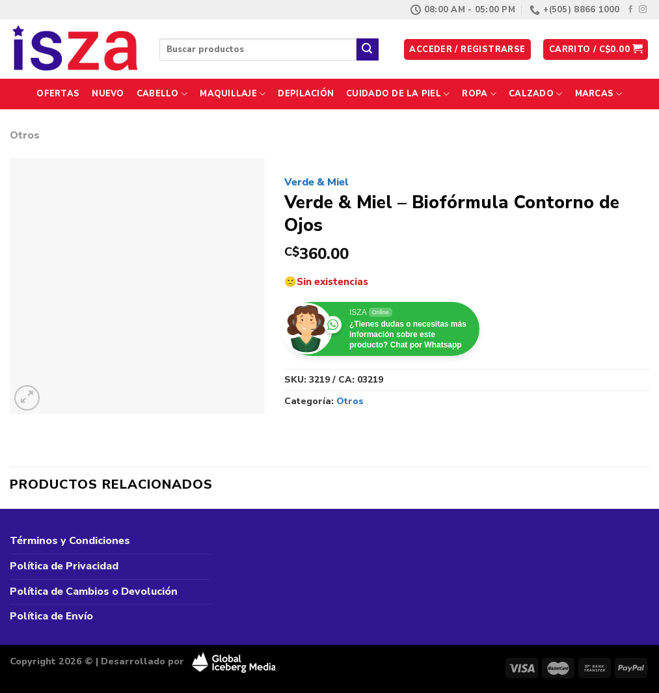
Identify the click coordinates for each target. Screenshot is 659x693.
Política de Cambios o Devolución (94, 591)
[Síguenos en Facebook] (630, 9)
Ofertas (57, 94)
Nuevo (108, 94)
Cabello (162, 94)
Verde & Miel (316, 182)
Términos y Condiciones (70, 541)
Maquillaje (232, 94)
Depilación (306, 94)
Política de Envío (51, 616)
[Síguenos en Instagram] (643, 9)
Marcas (599, 94)
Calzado (535, 94)
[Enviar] (367, 49)
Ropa (479, 94)
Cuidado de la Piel (398, 94)
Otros (25, 135)
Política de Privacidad (64, 566)
